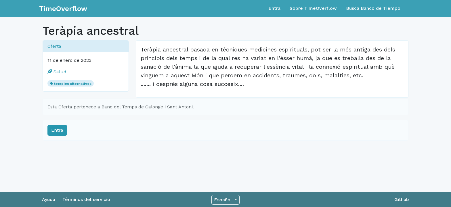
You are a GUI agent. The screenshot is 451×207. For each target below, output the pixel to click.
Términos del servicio (86, 199)
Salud (56, 71)
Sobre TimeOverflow (313, 8)
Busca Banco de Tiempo (373, 8)
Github (401, 199)
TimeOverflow (63, 9)
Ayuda (48, 199)
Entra (274, 8)
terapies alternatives (72, 84)
